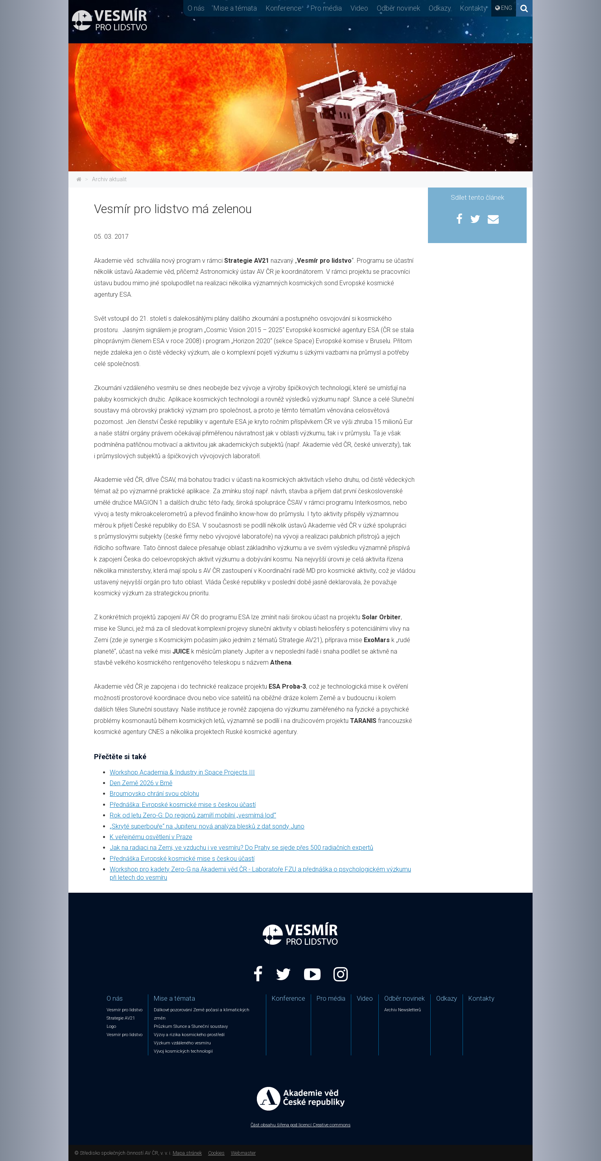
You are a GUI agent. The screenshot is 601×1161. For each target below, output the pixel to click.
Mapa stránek (187, 1153)
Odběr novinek (398, 8)
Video (359, 8)
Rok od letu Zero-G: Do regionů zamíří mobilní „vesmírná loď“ (193, 815)
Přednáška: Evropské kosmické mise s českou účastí (183, 804)
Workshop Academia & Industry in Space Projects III (182, 772)
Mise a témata (235, 8)
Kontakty (473, 8)
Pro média (326, 8)
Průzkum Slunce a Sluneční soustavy (191, 1026)
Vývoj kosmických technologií (183, 1051)
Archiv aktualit (109, 179)
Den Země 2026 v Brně (141, 783)
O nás (196, 8)
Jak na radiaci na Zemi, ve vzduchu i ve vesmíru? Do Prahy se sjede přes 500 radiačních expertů (241, 847)
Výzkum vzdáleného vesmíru (182, 1043)
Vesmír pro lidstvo (124, 1009)
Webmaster (243, 1153)
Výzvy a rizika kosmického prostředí (189, 1034)
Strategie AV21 (121, 1018)
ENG (506, 8)
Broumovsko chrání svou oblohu (154, 793)
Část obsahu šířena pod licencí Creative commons (300, 1125)
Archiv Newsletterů (402, 1009)
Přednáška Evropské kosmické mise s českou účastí (182, 858)
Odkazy (440, 8)
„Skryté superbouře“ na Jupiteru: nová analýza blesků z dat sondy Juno (207, 826)
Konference (283, 8)
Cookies (216, 1153)
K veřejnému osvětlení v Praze (151, 837)
